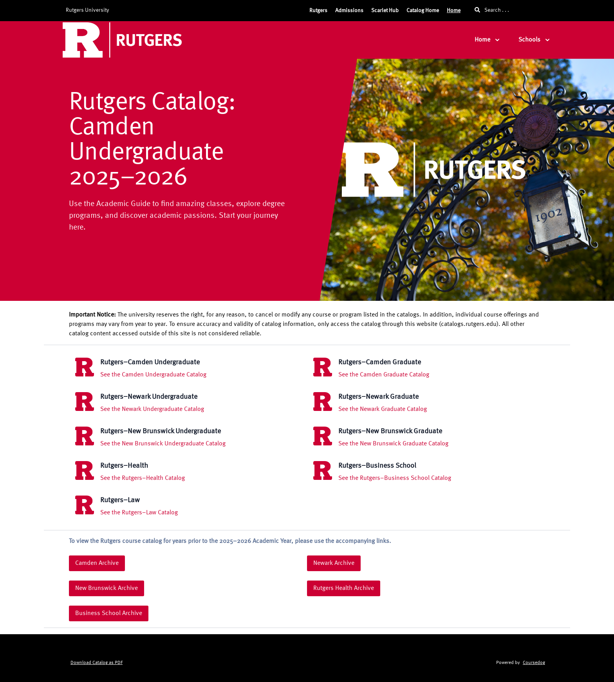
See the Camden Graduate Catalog (383, 375)
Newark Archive (333, 563)
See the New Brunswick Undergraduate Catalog (163, 444)
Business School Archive (108, 613)
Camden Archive (97, 563)
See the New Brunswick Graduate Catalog (393, 444)
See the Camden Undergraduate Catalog (153, 375)
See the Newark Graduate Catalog (382, 409)
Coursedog (534, 662)
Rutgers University (87, 10)
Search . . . (492, 10)
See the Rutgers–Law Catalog (139, 513)
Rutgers (318, 10)
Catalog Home (422, 10)
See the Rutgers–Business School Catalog (394, 478)
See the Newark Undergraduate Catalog (152, 409)
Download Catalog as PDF (96, 662)
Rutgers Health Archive (343, 588)
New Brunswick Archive (106, 588)
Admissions (349, 10)
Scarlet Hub (385, 10)
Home (453, 10)
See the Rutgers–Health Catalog (142, 478)
